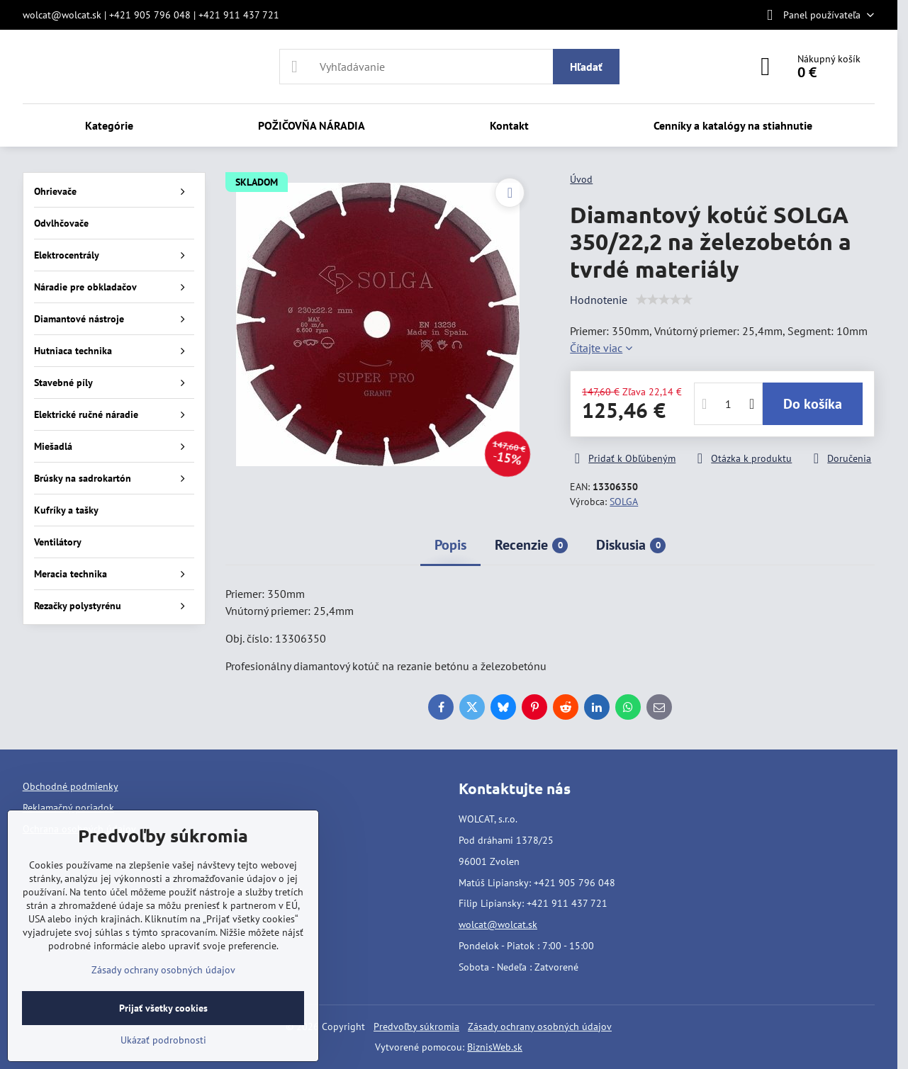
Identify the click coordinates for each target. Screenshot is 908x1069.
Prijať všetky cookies (163, 1008)
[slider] (664, 299)
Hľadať (586, 67)
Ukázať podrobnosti (163, 1040)
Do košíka (812, 404)
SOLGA (624, 501)
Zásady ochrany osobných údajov (540, 1026)
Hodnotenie (598, 300)
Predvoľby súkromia (416, 1026)
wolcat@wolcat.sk (498, 924)
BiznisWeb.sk (494, 1047)
